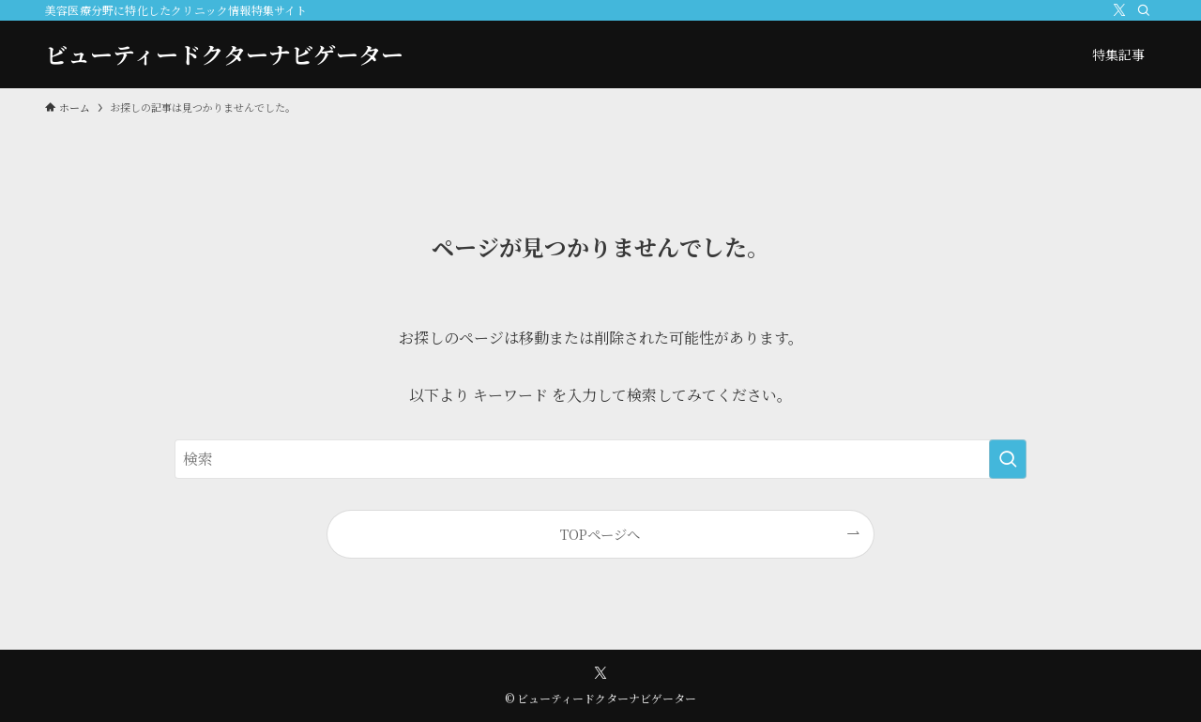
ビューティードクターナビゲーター (224, 54)
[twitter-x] (1119, 10)
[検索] (1144, 10)
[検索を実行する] (1007, 459)
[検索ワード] (600, 459)
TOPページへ (600, 534)
